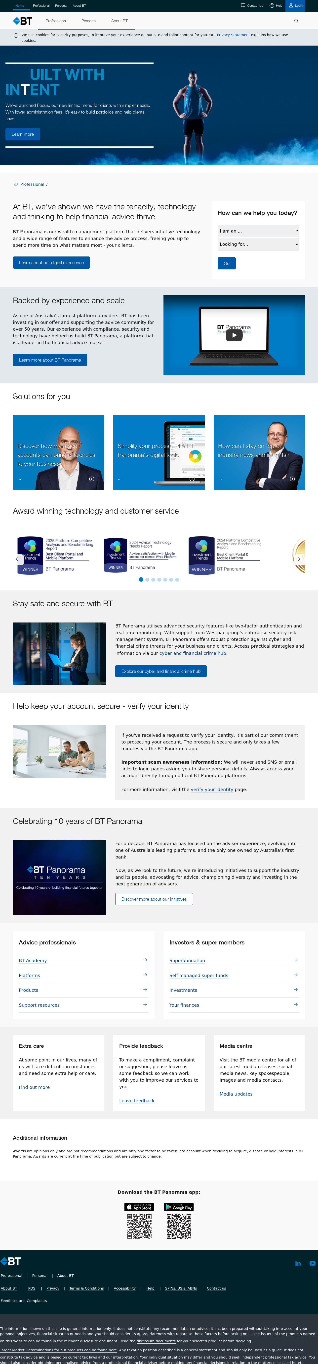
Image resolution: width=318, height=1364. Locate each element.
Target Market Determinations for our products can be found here (58, 1350)
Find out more (34, 1087)
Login (298, 5)
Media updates (236, 1094)
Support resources (39, 1005)
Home (19, 5)
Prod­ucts (28, 990)
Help (278, 5)
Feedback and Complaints (24, 1301)
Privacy (52, 1288)
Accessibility (125, 1288)
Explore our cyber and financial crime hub (160, 671)
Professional (41, 5)
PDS (31, 1288)
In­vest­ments (183, 990)
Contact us (216, 1288)
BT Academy (33, 960)
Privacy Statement (233, 35)
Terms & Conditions (86, 1288)
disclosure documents (156, 1341)
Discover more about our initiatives (154, 899)
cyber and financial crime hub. (193, 653)
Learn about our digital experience (51, 262)
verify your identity (212, 789)
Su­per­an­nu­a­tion (187, 960)
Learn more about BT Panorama (50, 360)
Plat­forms (29, 975)
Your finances (184, 1005)
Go (227, 263)
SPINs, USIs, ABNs (181, 1288)
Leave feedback (137, 1100)
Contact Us (254, 5)
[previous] (18, 559)
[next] (299, 559)
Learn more (23, 134)
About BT (79, 5)
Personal (61, 5)
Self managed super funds (198, 975)
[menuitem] (56, 21)
